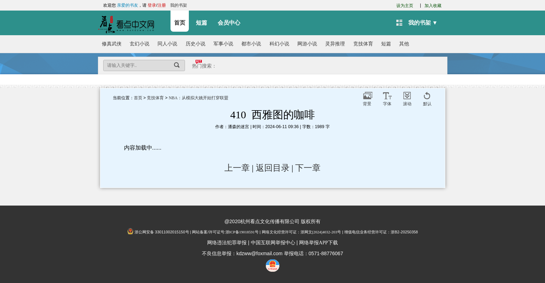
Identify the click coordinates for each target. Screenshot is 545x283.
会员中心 (229, 23)
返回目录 (273, 167)
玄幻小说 (139, 43)
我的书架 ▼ (423, 23)
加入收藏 (433, 5)
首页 (179, 23)
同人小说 (167, 43)
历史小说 (195, 43)
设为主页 (404, 5)
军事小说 (223, 43)
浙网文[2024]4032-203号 (321, 232)
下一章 (308, 167)
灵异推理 (335, 43)
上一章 (237, 167)
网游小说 (307, 43)
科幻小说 (279, 43)
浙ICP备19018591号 (242, 232)
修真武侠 (112, 43)
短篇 (201, 23)
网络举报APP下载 (318, 242)
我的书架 (178, 5)
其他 (404, 43)
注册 (161, 5)
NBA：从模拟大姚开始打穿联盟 (198, 97)
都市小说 (251, 43)
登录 (152, 5)
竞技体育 (363, 43)
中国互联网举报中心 (273, 242)
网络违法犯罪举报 (227, 242)
